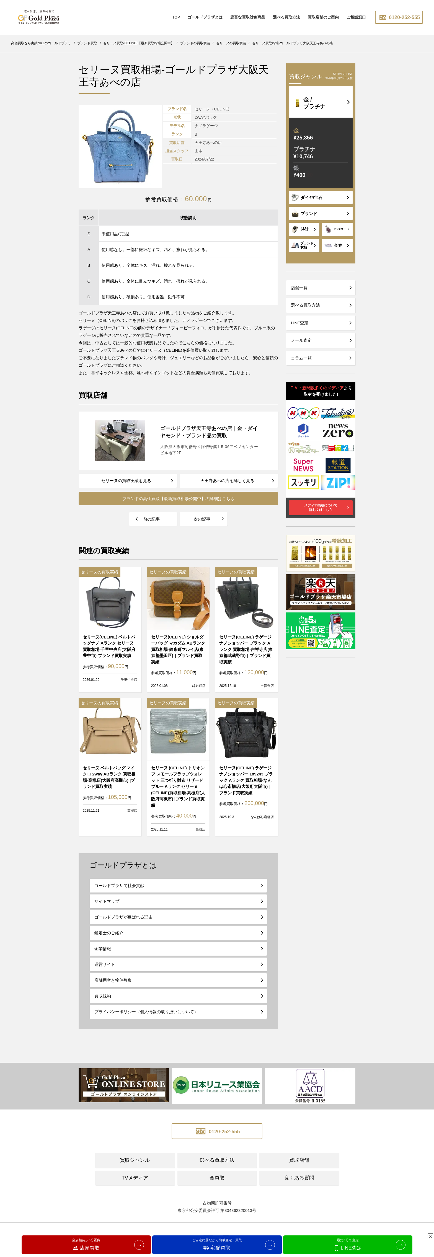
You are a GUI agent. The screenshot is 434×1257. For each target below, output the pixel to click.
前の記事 (151, 519)
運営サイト (104, 964)
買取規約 (102, 996)
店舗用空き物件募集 (113, 980)
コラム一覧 (301, 358)
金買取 (217, 1178)
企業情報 (102, 948)
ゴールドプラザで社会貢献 (119, 885)
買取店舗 (299, 1160)
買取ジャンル (135, 1160)
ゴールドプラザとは (205, 17)
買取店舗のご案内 (323, 17)
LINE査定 (299, 322)
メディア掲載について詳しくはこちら (320, 507)
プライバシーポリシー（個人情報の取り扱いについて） (146, 1011)
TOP (176, 17)
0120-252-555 (399, 17)
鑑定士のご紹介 (108, 932)
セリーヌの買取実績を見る (126, 480)
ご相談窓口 (356, 17)
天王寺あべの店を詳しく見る (227, 480)
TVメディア (135, 1178)
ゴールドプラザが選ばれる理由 (123, 917)
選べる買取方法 (286, 17)
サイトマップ (106, 901)
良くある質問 (299, 1178)
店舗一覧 (299, 287)
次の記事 (202, 519)
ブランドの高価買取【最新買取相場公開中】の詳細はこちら (178, 498)
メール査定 (301, 340)
